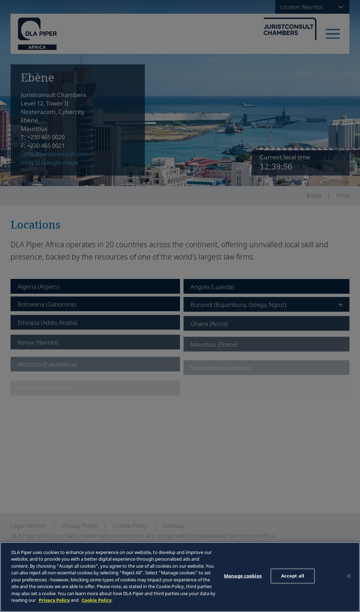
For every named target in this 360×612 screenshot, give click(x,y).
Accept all (292, 576)
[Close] (348, 576)
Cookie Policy (96, 600)
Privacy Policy (54, 600)
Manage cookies (243, 576)
